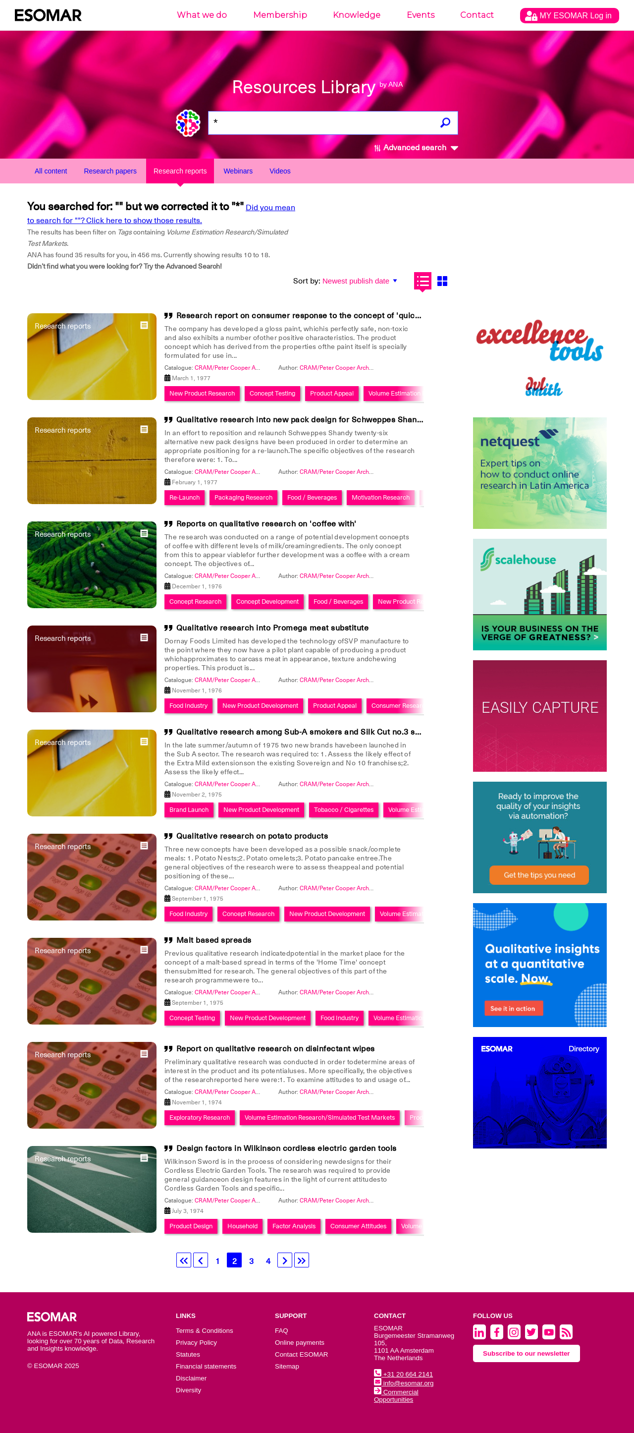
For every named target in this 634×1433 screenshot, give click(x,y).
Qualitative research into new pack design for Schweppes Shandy (301, 420)
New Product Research (202, 393)
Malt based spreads (214, 940)
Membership (280, 15)
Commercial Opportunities (396, 1395)
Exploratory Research (199, 1117)
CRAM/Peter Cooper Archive (338, 368)
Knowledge (356, 15)
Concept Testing (272, 393)
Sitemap (287, 1366)
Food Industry (188, 705)
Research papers (110, 171)
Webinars (238, 171)
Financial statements (206, 1366)
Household (242, 1226)
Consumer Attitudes (358, 1226)
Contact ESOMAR (301, 1354)
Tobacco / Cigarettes (343, 809)
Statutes (188, 1354)
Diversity (188, 1390)
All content (51, 171)
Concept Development (267, 601)
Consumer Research (400, 705)
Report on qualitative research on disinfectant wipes (275, 1049)
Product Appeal (332, 393)
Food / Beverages (312, 497)
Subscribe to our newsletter (526, 1353)
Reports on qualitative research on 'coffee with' (266, 524)
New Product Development (260, 705)
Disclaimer (191, 1378)
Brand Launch (189, 809)
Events (420, 15)
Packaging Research (243, 497)
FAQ (281, 1330)
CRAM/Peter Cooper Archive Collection (248, 368)
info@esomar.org (403, 1383)
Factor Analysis (294, 1226)
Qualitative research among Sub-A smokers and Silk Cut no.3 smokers (309, 732)
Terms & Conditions (204, 1330)
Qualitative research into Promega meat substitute (272, 628)
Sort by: (306, 281)
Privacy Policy (196, 1342)
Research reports (180, 171)
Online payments (299, 1342)
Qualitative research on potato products (252, 836)
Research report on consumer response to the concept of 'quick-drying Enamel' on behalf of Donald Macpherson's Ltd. (402, 316)
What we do (202, 15)
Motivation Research (381, 497)
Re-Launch (184, 497)
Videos (280, 171)
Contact (477, 15)
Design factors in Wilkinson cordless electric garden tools (286, 1148)
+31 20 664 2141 (403, 1374)
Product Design (190, 1226)
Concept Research (195, 601)
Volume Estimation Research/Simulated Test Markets (320, 1117)
